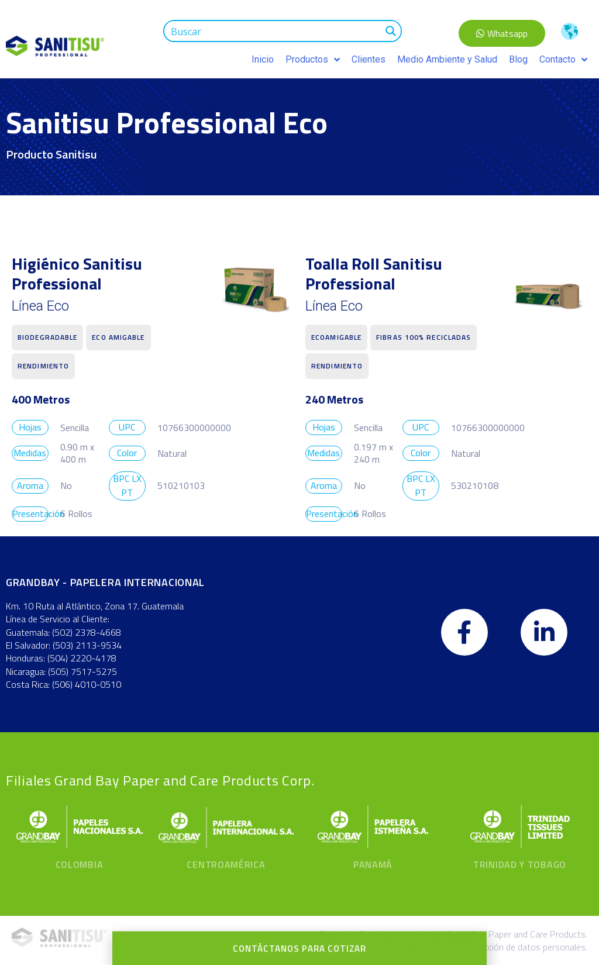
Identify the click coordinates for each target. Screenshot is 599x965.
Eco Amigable (118, 337)
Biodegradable (47, 337)
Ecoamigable (336, 337)
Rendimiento (43, 365)
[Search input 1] (273, 31)
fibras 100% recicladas (423, 337)
